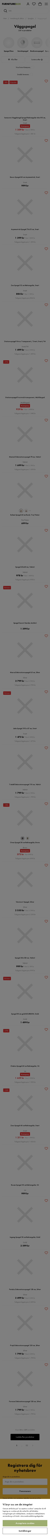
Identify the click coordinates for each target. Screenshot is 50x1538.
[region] (25, 1518)
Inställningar (25, 1530)
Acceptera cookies (25, 1523)
